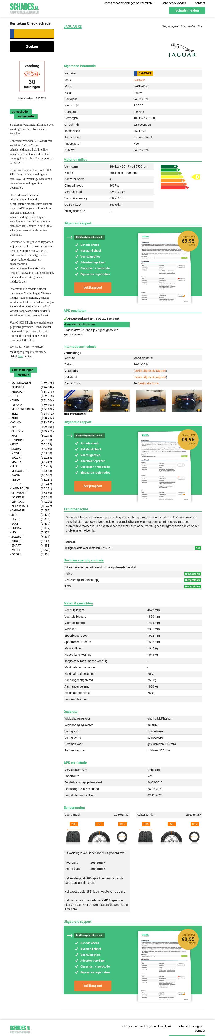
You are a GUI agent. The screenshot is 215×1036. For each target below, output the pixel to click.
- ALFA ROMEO (31, 506)
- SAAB (30, 523)
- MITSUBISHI (31, 471)
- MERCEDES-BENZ (32, 409)
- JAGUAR (30, 537)
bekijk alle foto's (149, 383)
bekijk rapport (93, 287)
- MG (30, 532)
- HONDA (31, 484)
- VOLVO (32, 422)
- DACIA (31, 475)
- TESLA (31, 479)
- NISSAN (31, 453)
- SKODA (31, 449)
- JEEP (30, 515)
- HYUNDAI (31, 440)
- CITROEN (32, 431)
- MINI (31, 466)
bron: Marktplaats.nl (75, 413)
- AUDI (32, 418)
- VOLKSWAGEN (32, 383)
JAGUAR (139, 80)
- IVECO (30, 550)
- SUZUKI (31, 457)
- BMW (32, 414)
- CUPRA (30, 528)
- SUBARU (30, 541)
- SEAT (31, 444)
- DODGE (30, 554)
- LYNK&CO (31, 501)
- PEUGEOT (32, 387)
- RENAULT (32, 392)
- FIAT (31, 435)
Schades (24, 8)
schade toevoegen (174, 3)
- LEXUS (30, 519)
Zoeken (32, 47)
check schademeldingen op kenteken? (128, 3)
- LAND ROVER (31, 488)
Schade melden (187, 10)
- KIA (32, 427)
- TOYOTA (32, 405)
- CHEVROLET (31, 493)
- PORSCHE (31, 497)
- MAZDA (31, 462)
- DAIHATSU (30, 510)
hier (20, 356)
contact (200, 3)
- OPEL (32, 396)
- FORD (32, 400)
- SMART (30, 545)
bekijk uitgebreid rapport (150, 370)
